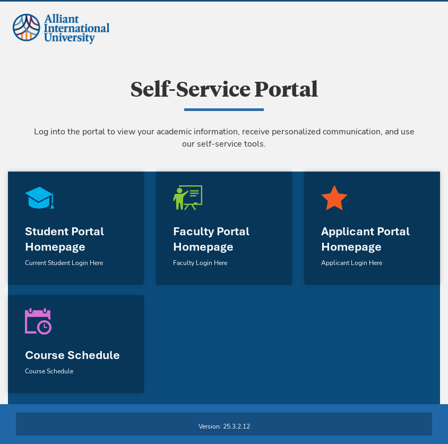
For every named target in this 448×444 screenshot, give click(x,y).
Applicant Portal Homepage (365, 239)
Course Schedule (72, 355)
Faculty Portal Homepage (211, 239)
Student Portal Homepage (64, 239)
